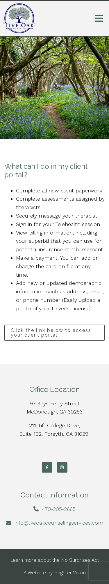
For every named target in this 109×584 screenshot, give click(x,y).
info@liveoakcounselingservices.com (59, 523)
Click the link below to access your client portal (51, 333)
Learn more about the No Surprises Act (54, 560)
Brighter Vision (70, 573)
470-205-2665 (59, 509)
